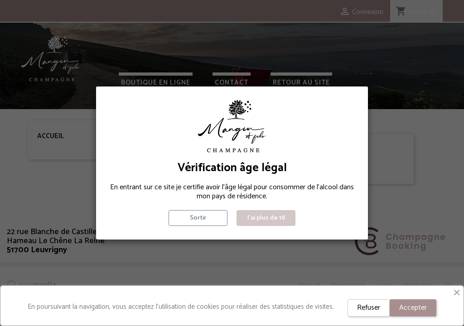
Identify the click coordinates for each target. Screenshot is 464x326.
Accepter (413, 308)
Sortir (198, 218)
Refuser (368, 308)
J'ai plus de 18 (266, 218)
